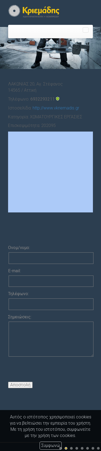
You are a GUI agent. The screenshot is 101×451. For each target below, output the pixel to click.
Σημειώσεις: (20, 316)
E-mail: (14, 270)
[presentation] (49, 371)
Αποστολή (20, 384)
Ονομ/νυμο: (19, 247)
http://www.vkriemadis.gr (56, 108)
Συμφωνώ (50, 445)
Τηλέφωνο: (18, 293)
